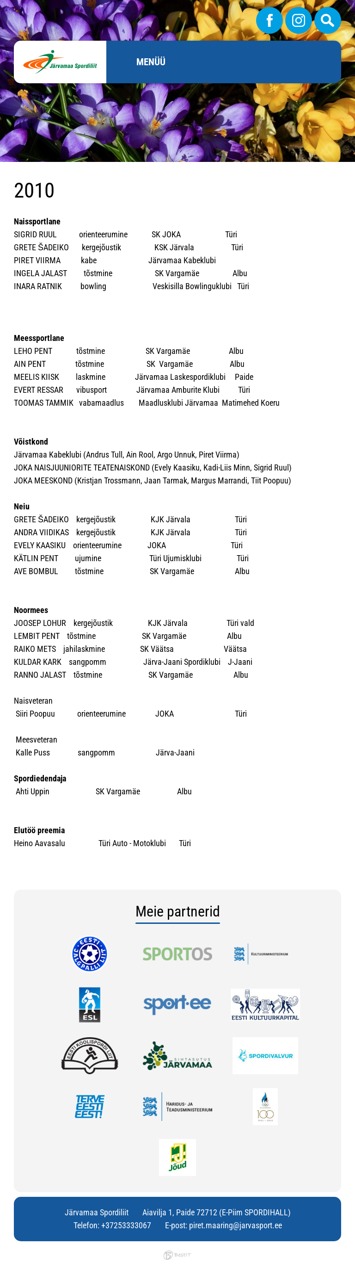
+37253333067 (126, 1225)
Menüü (150, 62)
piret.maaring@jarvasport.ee (235, 1225)
